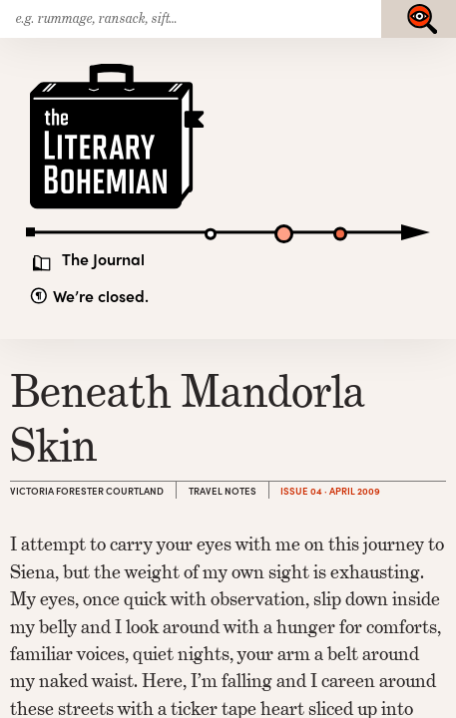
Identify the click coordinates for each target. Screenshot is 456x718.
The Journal (103, 259)
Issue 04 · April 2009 (330, 491)
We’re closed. (101, 295)
